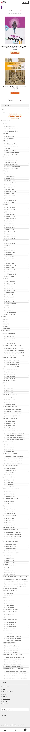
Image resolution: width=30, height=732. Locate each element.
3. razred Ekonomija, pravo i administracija (15, 352)
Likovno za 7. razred (10, 263)
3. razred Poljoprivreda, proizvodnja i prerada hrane (17, 584)
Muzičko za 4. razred (10, 562)
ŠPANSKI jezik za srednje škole (11, 611)
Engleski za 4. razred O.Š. (11, 160)
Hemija (5, 321)
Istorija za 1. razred (10, 480)
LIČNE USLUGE (7, 505)
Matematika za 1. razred (11, 544)
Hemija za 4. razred (10, 451)
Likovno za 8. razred (10, 301)
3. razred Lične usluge (10, 511)
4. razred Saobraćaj (10, 607)
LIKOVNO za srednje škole (10, 515)
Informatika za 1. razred (11, 468)
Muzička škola (7, 328)
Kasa (4, 689)
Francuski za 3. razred (10, 402)
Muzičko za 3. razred (10, 560)
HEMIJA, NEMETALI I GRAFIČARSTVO (12, 453)
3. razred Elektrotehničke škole (12, 364)
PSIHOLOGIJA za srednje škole (11, 588)
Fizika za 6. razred (9, 212)
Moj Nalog (5, 696)
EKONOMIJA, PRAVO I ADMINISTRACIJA (12, 345)
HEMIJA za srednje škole (9, 441)
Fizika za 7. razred (9, 248)
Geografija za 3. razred (10, 425)
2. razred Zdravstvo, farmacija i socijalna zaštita (16, 673)
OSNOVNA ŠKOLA (6, 120)
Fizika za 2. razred (9, 388)
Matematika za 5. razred (11, 191)
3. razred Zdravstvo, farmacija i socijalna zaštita (16, 675)
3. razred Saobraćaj (10, 605)
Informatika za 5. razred (11, 182)
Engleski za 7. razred (10, 245)
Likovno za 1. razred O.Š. (11, 126)
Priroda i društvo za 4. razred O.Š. (13, 166)
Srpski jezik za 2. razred (11, 624)
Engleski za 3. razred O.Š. (11, 143)
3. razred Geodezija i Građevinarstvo (13, 413)
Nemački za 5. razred (10, 195)
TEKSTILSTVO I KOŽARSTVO (10, 642)
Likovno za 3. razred (10, 522)
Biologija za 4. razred (10, 343)
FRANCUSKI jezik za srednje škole (11, 394)
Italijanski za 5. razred (10, 187)
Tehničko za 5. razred (10, 202)
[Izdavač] (15, 112)
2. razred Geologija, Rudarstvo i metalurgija (15, 435)
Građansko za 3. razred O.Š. (12, 146)
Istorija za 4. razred (10, 486)
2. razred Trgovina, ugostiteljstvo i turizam (15, 659)
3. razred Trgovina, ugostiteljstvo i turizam (15, 662)
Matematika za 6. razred (11, 227)
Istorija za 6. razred (10, 220)
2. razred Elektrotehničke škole (12, 362)
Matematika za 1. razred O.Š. (12, 129)
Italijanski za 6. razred (10, 223)
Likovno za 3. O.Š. (9, 148)
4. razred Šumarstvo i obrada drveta (13, 640)
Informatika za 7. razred (11, 256)
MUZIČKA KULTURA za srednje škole (12, 553)
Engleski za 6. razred (10, 209)
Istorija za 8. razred (10, 296)
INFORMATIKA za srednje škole (11, 465)
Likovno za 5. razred (10, 189)
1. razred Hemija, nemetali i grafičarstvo (14, 456)
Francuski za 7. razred (10, 250)
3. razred (6, 140)
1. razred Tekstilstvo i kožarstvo (12, 645)
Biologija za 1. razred (10, 336)
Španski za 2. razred (10, 617)
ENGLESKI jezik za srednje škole (11, 369)
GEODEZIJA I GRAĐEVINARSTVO (11, 406)
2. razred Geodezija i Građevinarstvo (13, 411)
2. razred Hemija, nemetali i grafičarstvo (14, 458)
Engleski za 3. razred (10, 376)
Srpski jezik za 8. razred (11, 312)
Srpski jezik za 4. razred (11, 628)
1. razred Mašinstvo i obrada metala (13, 532)
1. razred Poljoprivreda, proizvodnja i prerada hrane (17, 579)
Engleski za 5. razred (10, 176)
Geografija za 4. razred (11, 427)
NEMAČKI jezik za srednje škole (11, 564)
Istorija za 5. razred (10, 185)
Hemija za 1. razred (10, 444)
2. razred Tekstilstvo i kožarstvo (12, 648)
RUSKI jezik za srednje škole (10, 590)
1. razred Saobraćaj (10, 600)
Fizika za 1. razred (9, 385)
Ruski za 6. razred (9, 234)
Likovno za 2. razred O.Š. (11, 136)
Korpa (4, 694)
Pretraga (15, 730)
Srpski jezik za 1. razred (11, 622)
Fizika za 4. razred (9, 392)
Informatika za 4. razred (11, 474)
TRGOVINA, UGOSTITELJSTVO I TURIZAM (13, 654)
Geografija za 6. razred (10, 216)
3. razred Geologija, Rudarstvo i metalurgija (15, 437)
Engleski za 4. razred (10, 378)
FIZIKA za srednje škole (9, 382)
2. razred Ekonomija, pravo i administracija (15, 350)
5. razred (6, 171)
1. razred (6, 123)
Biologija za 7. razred (10, 243)
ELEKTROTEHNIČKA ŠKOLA (10, 357)
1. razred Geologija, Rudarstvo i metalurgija (15, 433)
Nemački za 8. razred (10, 307)
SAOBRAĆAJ (6, 597)
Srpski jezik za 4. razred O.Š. (12, 168)
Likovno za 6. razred (10, 225)
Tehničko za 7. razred (10, 276)
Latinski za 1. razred (10, 501)
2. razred (6, 133)
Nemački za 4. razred (10, 574)
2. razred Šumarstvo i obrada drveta (13, 636)
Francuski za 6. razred (10, 214)
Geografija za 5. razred (10, 180)
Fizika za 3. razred (9, 390)
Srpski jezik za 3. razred (11, 626)
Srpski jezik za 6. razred (11, 236)
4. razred (6, 157)
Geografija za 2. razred (10, 423)
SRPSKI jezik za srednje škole (10, 619)
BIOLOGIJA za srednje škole (10, 333)
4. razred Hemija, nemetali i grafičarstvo (14, 463)
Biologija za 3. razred (10, 341)
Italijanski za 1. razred (10, 491)
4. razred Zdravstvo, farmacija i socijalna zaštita (16, 678)
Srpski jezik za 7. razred (11, 274)
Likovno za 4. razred (10, 525)
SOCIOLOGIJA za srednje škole (11, 609)
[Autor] (15, 109)
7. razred (6, 240)
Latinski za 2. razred (10, 503)
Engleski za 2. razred (10, 374)
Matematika (6, 324)
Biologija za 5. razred (10, 174)
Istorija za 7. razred (10, 258)
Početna (5, 701)
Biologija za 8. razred (10, 281)
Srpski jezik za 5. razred (11, 200)
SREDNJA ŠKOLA (6, 330)
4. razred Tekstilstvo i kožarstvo (13, 652)
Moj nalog (5, 730)
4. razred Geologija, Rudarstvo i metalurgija (15, 439)
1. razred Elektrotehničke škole (12, 360)
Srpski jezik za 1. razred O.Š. (12, 131)
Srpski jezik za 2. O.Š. (10, 138)
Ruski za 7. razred (9, 272)
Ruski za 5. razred (9, 198)
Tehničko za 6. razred (10, 238)
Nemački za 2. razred (10, 570)
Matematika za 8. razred (11, 303)
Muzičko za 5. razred (10, 193)
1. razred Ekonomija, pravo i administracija (15, 348)
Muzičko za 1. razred (10, 556)
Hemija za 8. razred (10, 292)
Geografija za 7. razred (10, 252)
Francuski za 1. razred (10, 397)
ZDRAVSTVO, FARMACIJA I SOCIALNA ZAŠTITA (14, 668)
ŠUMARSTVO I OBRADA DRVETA (11, 631)
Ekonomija (6, 319)
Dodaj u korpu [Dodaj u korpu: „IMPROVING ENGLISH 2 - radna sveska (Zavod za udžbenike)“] (15, 92)
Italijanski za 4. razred (10, 496)
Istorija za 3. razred (10, 484)
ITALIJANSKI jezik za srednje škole (11, 488)
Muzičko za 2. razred (10, 558)
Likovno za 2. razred (10, 520)
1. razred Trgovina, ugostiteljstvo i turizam (15, 657)
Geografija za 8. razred (11, 290)
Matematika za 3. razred (11, 548)
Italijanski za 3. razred (10, 494)
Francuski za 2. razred (10, 399)
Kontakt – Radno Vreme (8, 691)
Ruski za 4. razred (9, 595)
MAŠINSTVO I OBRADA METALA (11, 529)
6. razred (6, 204)
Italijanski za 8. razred (10, 299)
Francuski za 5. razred (10, 178)
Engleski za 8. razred (10, 283)
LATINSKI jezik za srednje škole (11, 498)
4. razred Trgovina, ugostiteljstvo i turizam (15, 664)
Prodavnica (5, 703)
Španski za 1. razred (10, 614)
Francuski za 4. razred (10, 404)
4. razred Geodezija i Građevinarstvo (14, 416)
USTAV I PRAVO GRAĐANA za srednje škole (13, 666)
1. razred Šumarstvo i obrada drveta (13, 634)
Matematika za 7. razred (11, 265)
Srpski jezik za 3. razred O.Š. (12, 154)
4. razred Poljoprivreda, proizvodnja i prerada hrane (17, 586)
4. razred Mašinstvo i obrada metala (13, 539)
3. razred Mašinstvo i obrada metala (13, 536)
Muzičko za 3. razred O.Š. (11, 150)
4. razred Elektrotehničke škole (12, 366)
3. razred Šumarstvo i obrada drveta (13, 638)
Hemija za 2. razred (10, 447)
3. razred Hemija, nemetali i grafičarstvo (14, 461)
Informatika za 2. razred (11, 470)
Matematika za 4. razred (11, 550)
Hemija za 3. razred (10, 449)
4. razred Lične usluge (10, 513)
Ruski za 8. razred (9, 310)
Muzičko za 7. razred (10, 267)
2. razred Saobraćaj (10, 603)
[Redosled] (15, 10)
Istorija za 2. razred (10, 482)
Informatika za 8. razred (11, 294)
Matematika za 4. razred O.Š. (12, 164)
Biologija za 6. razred (10, 207)
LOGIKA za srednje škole (9, 527)
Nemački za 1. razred (10, 567)
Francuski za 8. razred (10, 288)
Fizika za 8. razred (9, 286)
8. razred (6, 278)
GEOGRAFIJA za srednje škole (10, 418)
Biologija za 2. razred (10, 338)
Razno (4, 316)
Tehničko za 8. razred (10, 314)
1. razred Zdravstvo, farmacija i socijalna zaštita (16, 671)
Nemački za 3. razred (10, 572)
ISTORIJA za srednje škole (10, 477)
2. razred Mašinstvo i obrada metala (13, 534)
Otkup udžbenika (6, 699)
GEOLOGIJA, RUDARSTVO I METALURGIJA (13, 430)
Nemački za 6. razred (10, 231)
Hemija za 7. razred (10, 254)
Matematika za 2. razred (11, 546)
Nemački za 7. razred (10, 269)
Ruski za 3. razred (9, 593)
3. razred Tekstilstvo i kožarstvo (12, 650)
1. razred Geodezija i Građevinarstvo (13, 409)
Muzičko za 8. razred (10, 305)
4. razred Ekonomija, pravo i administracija (15, 355)
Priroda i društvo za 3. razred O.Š (13, 152)
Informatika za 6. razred (11, 218)
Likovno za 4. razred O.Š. (11, 162)
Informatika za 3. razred (11, 472)
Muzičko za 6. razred (10, 229)
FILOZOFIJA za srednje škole (10, 380)
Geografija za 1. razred (10, 421)
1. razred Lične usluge (10, 508)
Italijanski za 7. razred (10, 261)
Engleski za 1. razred (10, 372)
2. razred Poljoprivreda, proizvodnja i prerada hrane (17, 581)
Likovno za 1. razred (10, 518)
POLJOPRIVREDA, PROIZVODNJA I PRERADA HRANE (15, 576)
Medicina (6, 326)
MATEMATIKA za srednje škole (11, 541)
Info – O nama (6, 686)
